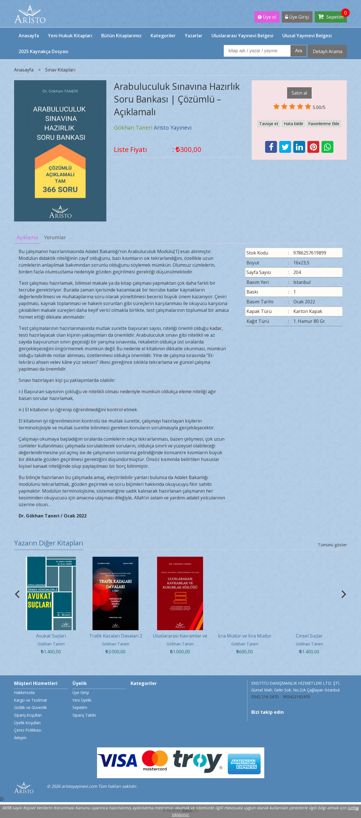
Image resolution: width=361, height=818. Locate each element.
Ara (298, 50)
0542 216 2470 (264, 696)
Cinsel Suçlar (309, 636)
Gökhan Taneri (51, 644)
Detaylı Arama (327, 51)
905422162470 (296, 696)
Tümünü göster (332, 544)
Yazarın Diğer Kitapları (48, 542)
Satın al (299, 93)
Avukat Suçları (51, 636)
